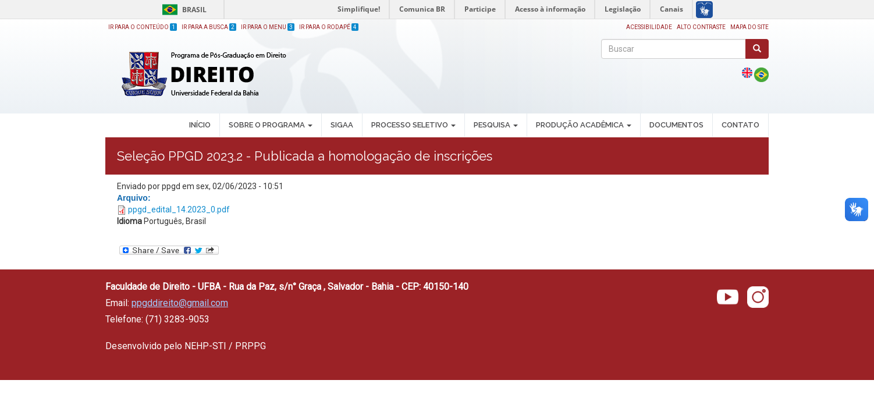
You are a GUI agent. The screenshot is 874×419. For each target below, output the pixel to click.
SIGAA (342, 124)
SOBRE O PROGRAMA (270, 124)
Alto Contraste (701, 27)
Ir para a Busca (209, 27)
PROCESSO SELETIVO (413, 124)
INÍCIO (200, 124)
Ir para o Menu (267, 27)
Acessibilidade (649, 27)
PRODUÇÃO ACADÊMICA (583, 124)
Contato (740, 124)
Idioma (129, 221)
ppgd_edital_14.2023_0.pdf (179, 209)
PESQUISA (496, 124)
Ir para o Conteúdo (142, 27)
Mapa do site (749, 27)
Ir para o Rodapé (328, 27)
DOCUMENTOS (676, 124)
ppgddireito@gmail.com (180, 302)
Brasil (182, 10)
